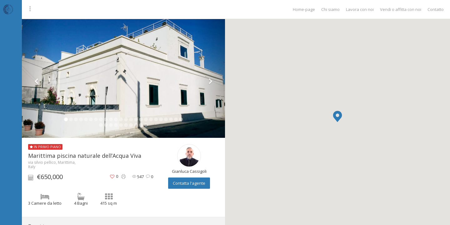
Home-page (304, 9)
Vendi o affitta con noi (400, 9)
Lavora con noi (360, 9)
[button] (337, 116)
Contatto (436, 9)
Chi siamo (330, 9)
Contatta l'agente (189, 183)
